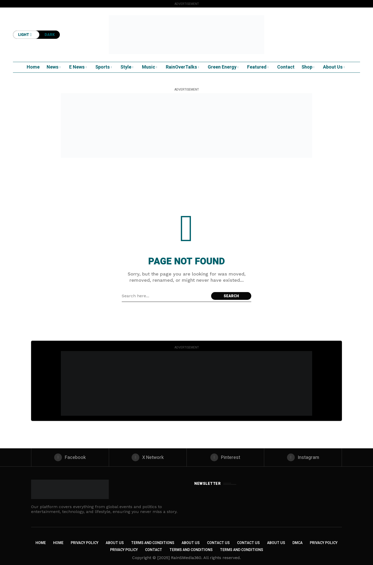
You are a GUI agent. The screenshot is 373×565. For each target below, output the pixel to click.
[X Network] (148, 457)
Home (40, 543)
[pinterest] (225, 457)
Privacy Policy (84, 543)
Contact (153, 550)
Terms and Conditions (152, 543)
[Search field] (165, 296)
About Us (115, 543)
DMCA (297, 543)
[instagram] (303, 457)
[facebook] (70, 457)
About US (276, 543)
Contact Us (218, 543)
